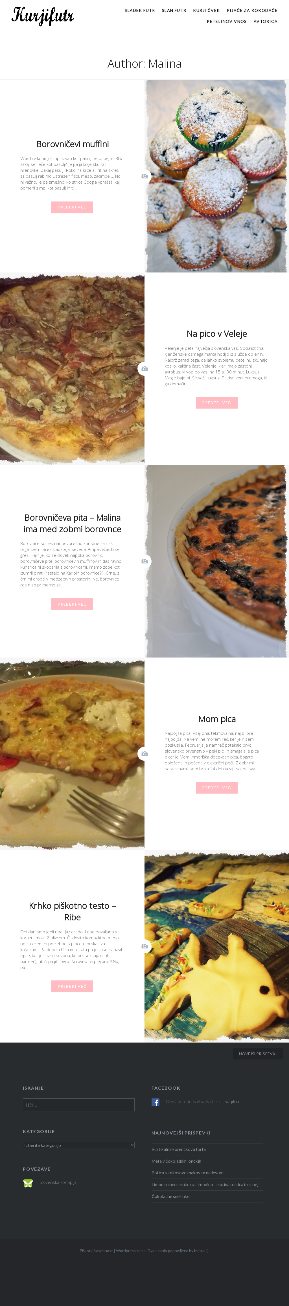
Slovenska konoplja (58, 1182)
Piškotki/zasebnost (96, 1250)
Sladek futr (140, 10)
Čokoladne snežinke (170, 1196)
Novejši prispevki (258, 1053)
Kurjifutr (232, 1101)
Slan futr (174, 10)
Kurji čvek (206, 10)
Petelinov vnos (227, 21)
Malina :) (201, 1250)
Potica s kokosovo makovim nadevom (188, 1172)
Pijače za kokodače (252, 10)
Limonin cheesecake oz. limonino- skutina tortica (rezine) (205, 1184)
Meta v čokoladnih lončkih (176, 1161)
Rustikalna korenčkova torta (179, 1149)
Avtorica (266, 21)
